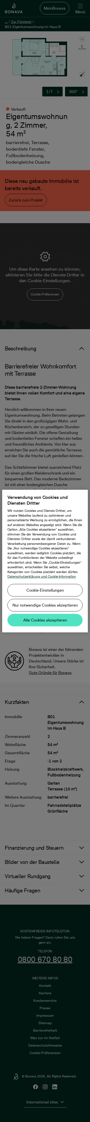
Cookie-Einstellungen (45, 590)
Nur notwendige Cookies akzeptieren (45, 605)
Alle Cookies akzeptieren (45, 620)
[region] (45, 561)
